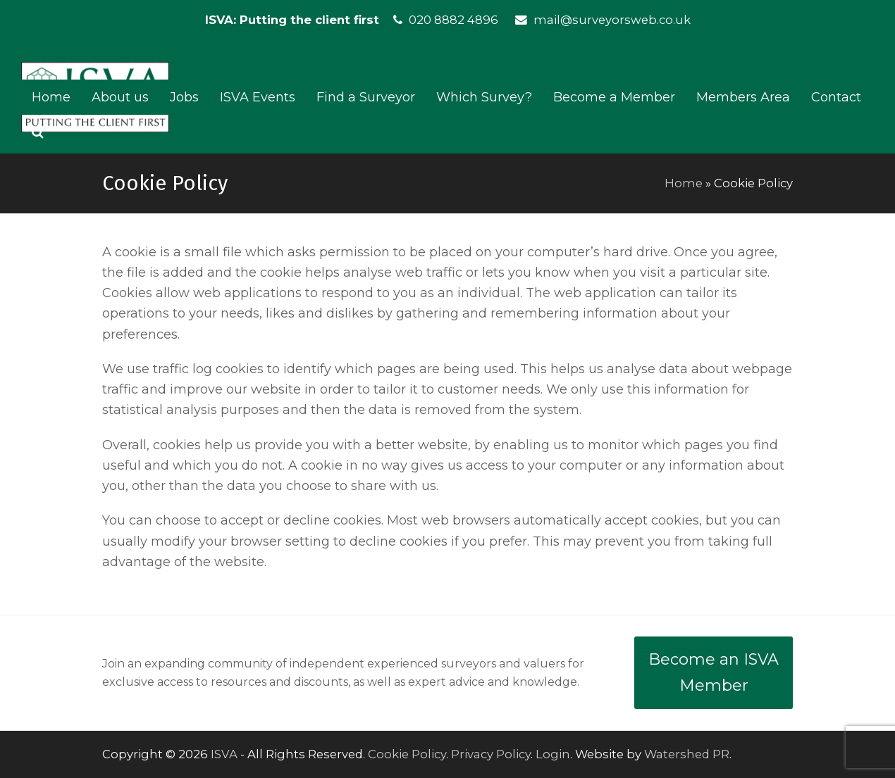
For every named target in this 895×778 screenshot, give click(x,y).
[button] (37, 132)
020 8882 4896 (453, 20)
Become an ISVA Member (713, 672)
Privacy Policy (491, 754)
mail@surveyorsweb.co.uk (612, 20)
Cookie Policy (407, 754)
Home (684, 183)
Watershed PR (686, 754)
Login (553, 754)
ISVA (224, 754)
